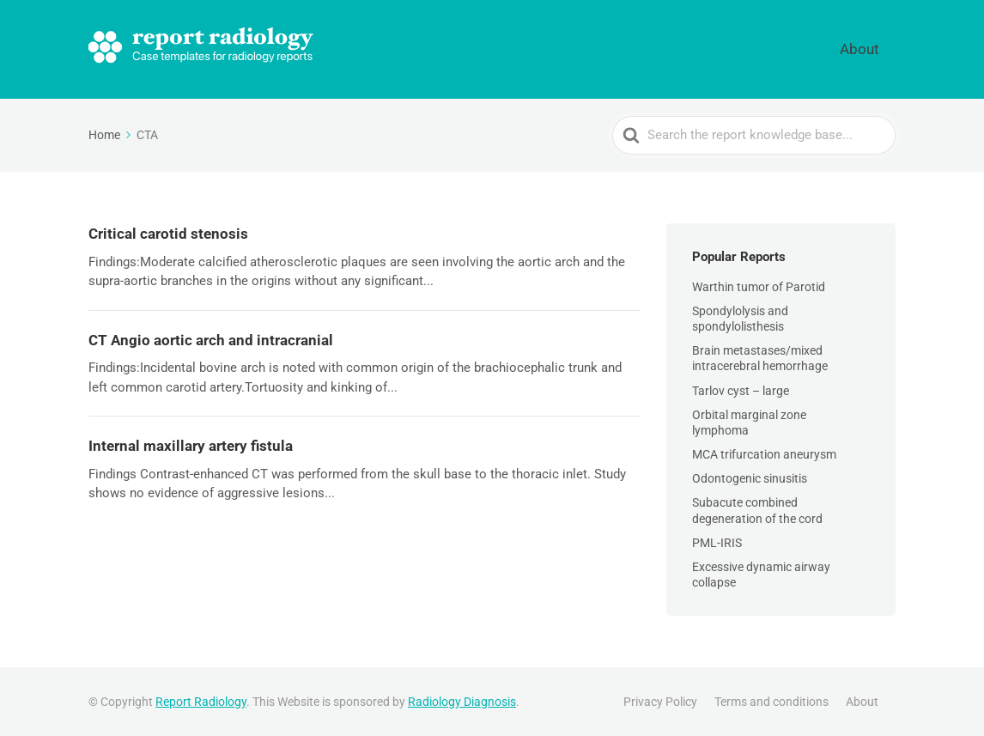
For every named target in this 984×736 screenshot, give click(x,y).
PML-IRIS (717, 541)
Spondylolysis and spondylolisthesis (740, 317)
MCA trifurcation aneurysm (764, 452)
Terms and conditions (771, 701)
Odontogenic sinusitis (749, 477)
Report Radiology (200, 701)
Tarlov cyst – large (740, 389)
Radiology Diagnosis (462, 701)
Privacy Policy (660, 701)
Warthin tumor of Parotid (758, 285)
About (871, 48)
